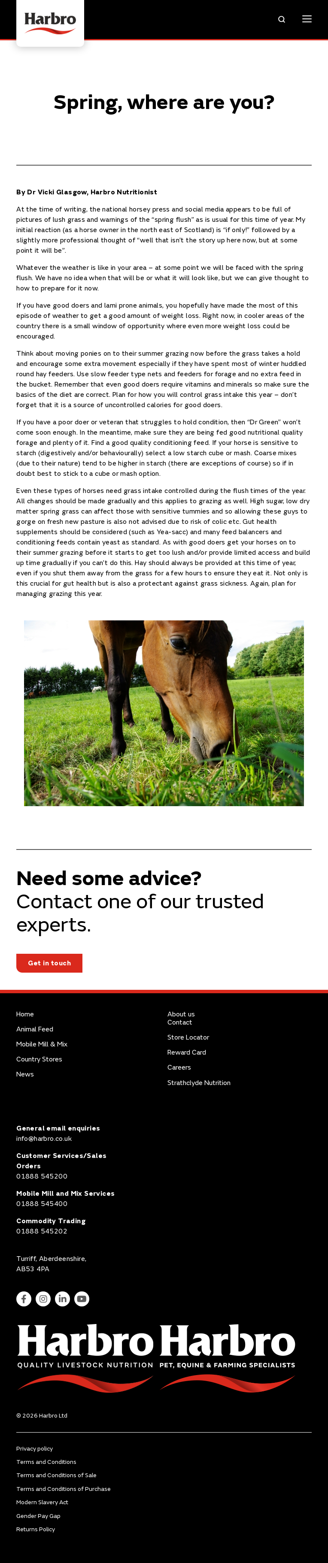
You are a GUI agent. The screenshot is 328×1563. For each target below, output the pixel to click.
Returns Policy (35, 1529)
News (25, 1074)
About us (181, 1014)
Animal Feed (34, 1029)
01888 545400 (41, 1204)
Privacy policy (34, 1448)
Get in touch (49, 963)
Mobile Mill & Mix (41, 1044)
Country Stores (39, 1059)
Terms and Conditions (46, 1462)
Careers (179, 1068)
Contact (179, 1023)
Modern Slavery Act (42, 1502)
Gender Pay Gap (38, 1516)
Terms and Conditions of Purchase (63, 1489)
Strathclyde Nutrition (199, 1083)
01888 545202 (41, 1231)
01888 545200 (41, 1176)
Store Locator (188, 1038)
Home (25, 1014)
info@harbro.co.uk (44, 1138)
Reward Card (186, 1053)
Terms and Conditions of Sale (56, 1475)
